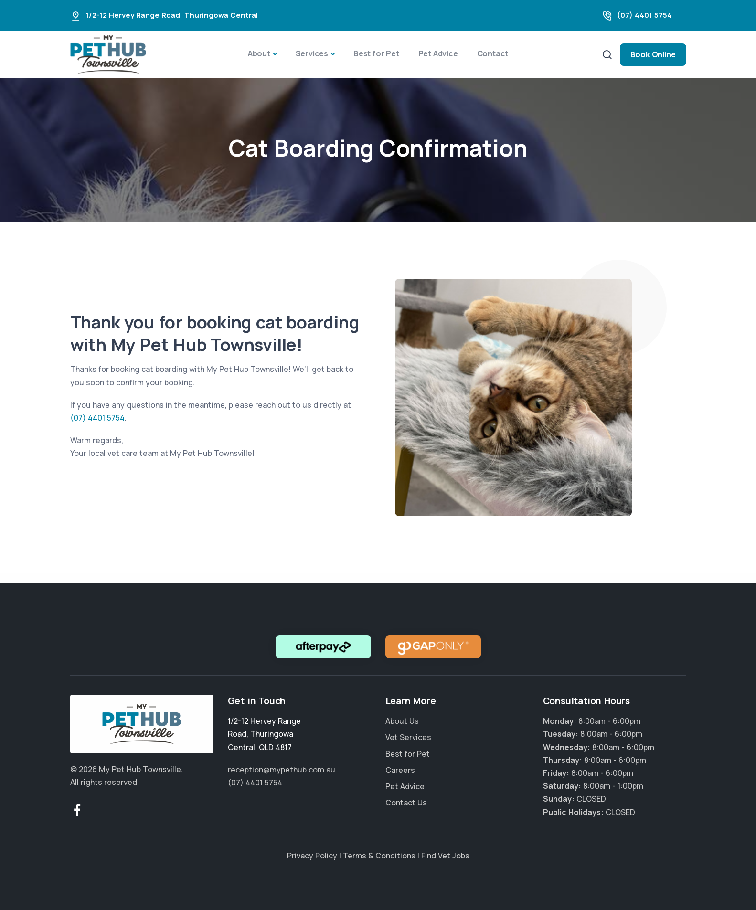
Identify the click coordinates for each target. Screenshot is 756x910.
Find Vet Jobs (445, 855)
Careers (400, 770)
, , (264, 734)
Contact (493, 53)
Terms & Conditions (379, 855)
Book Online (653, 54)
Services (312, 53)
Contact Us (406, 802)
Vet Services (408, 737)
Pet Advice (438, 53)
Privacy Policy (312, 855)
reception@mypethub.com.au (281, 769)
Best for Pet (376, 53)
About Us (402, 721)
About (259, 53)
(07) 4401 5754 (644, 15)
